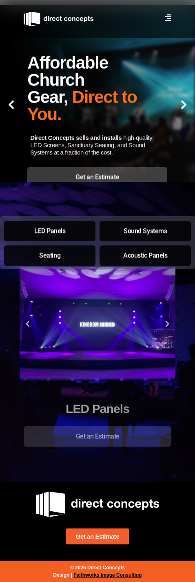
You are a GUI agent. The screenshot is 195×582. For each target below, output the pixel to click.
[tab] (97, 180)
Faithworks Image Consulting (107, 575)
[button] (11, 104)
